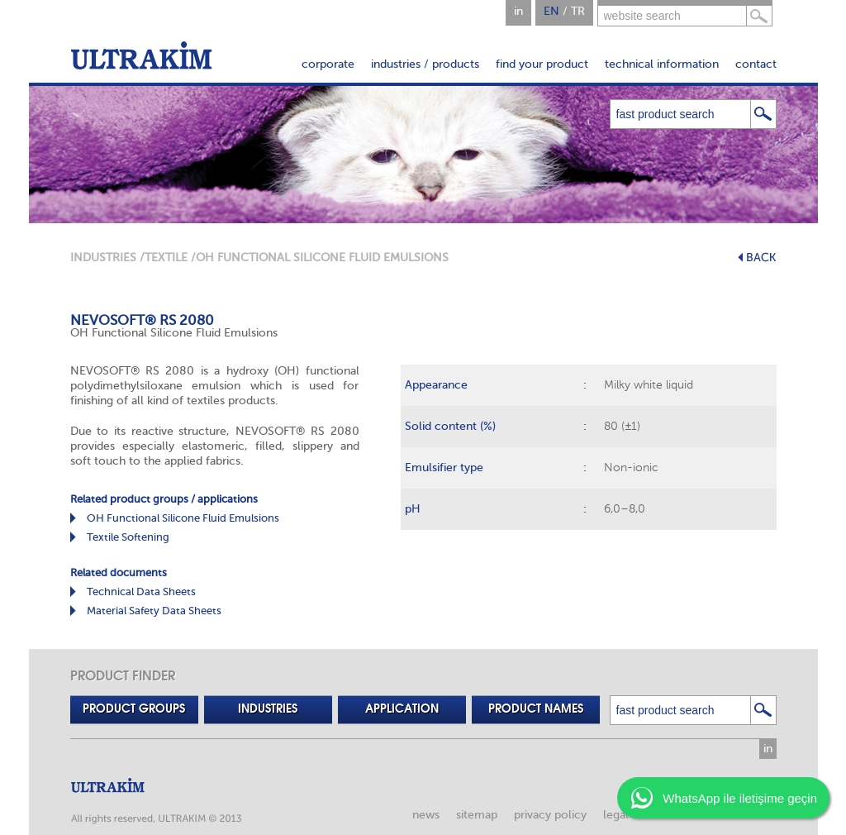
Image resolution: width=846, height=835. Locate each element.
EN (551, 11)
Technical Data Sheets (141, 591)
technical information (662, 64)
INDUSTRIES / (107, 258)
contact (756, 64)
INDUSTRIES (267, 709)
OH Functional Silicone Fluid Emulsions (183, 518)
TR (578, 11)
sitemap (476, 815)
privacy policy (550, 815)
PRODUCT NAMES (535, 709)
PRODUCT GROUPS (134, 709)
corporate (328, 64)
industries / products (425, 64)
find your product (542, 64)
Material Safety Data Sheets (154, 610)
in (518, 11)
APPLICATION (402, 709)
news (426, 815)
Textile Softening (128, 537)
